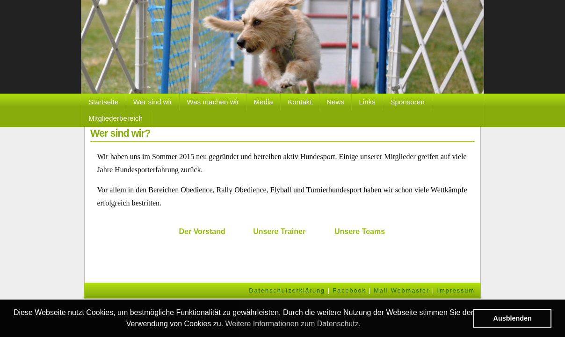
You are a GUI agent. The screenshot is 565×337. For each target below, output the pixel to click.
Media (263, 102)
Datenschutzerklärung (287, 290)
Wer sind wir (152, 102)
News (335, 102)
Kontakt (300, 102)
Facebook (349, 290)
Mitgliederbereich (115, 118)
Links (367, 102)
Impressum (456, 290)
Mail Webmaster (401, 290)
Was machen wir (213, 102)
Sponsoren (407, 102)
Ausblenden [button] (512, 318)
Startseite (103, 102)
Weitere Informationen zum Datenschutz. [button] (293, 324)
